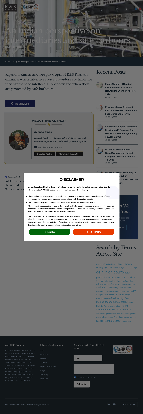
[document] (71, 207)
